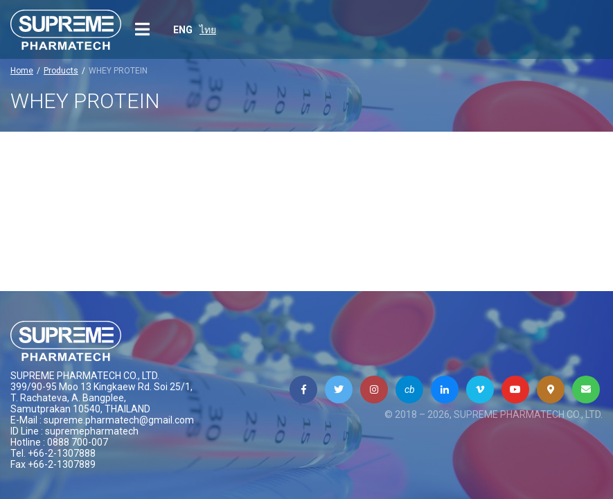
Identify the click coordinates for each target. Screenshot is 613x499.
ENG (183, 29)
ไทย (207, 29)
